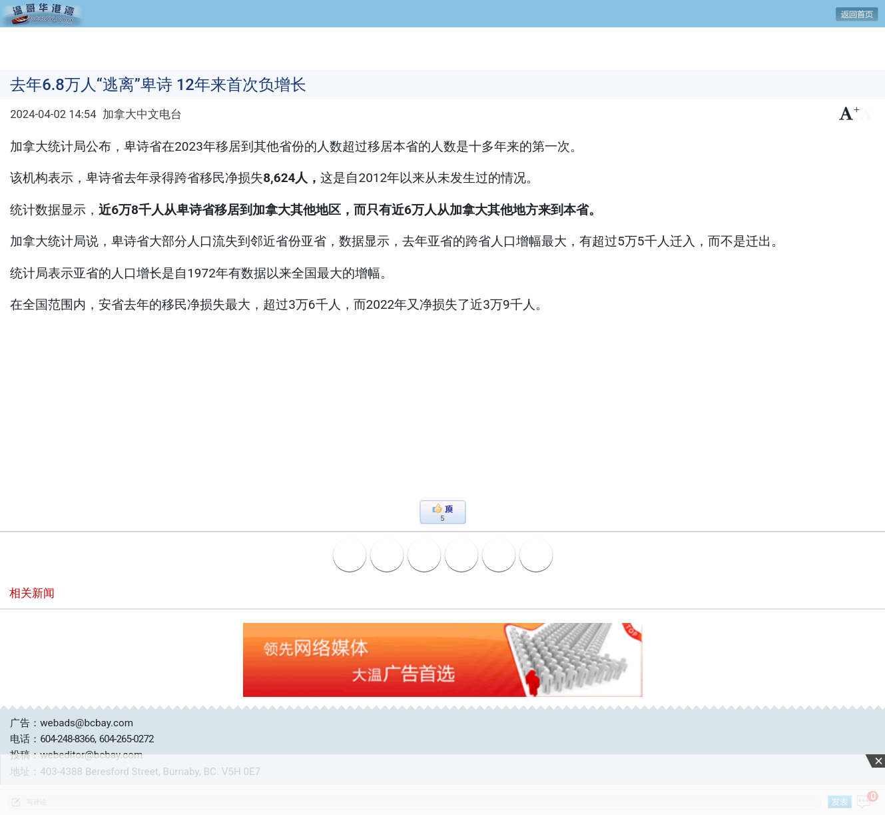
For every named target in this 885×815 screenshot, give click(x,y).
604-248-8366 (67, 739)
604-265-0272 (126, 739)
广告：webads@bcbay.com (71, 723)
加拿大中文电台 (142, 114)
